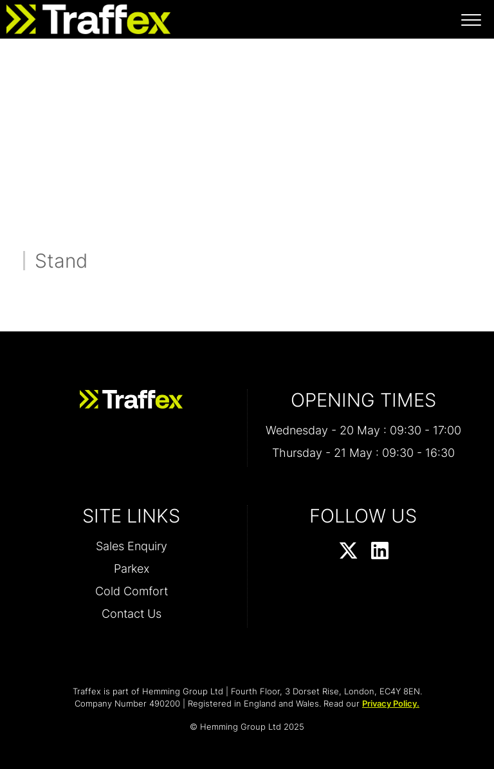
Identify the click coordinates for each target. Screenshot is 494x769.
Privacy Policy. (390, 703)
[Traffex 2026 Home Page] (85, 16)
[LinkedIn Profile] (380, 551)
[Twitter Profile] (348, 551)
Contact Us (131, 613)
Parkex (131, 568)
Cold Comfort (131, 591)
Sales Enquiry (131, 546)
